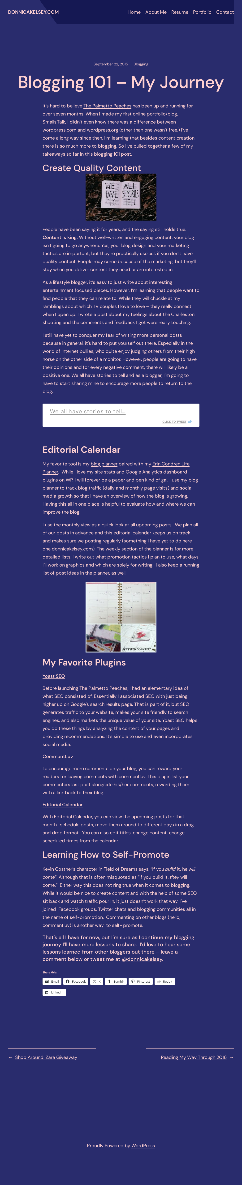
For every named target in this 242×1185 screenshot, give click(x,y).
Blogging (141, 64)
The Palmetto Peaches (107, 106)
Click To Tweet (174, 421)
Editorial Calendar (63, 804)
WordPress (143, 1145)
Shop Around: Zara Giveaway (46, 1057)
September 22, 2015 (111, 64)
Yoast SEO (54, 676)
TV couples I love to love (119, 306)
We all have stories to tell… (88, 411)
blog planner (104, 464)
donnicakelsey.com (33, 12)
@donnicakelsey (142, 959)
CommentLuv (58, 756)
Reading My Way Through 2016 (194, 1057)
